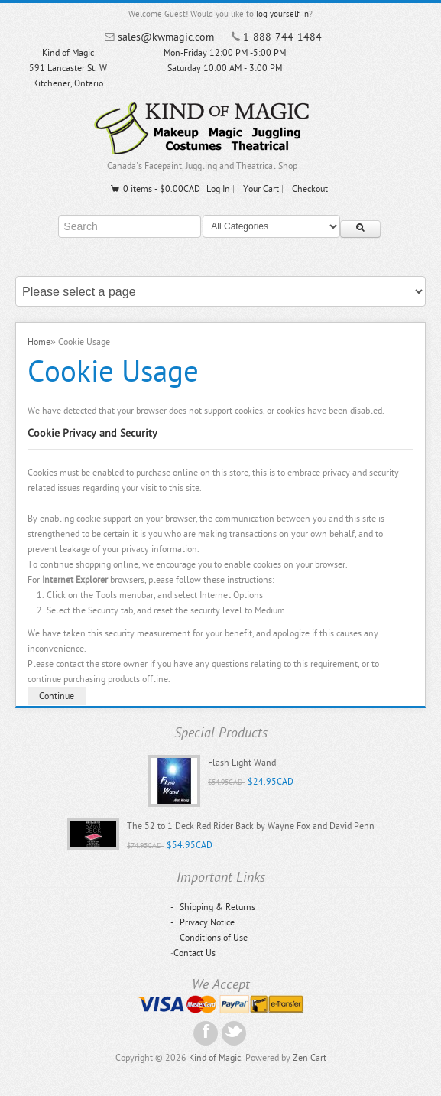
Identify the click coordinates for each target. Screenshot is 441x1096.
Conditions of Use (209, 937)
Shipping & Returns (212, 907)
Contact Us (194, 953)
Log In (218, 189)
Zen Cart (309, 1057)
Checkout (310, 189)
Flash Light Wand (242, 762)
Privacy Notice (202, 922)
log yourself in (282, 14)
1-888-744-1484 (282, 37)
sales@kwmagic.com (166, 37)
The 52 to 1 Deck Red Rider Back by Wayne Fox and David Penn (251, 826)
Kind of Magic (215, 1057)
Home (39, 342)
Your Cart (261, 189)
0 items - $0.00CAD (154, 189)
